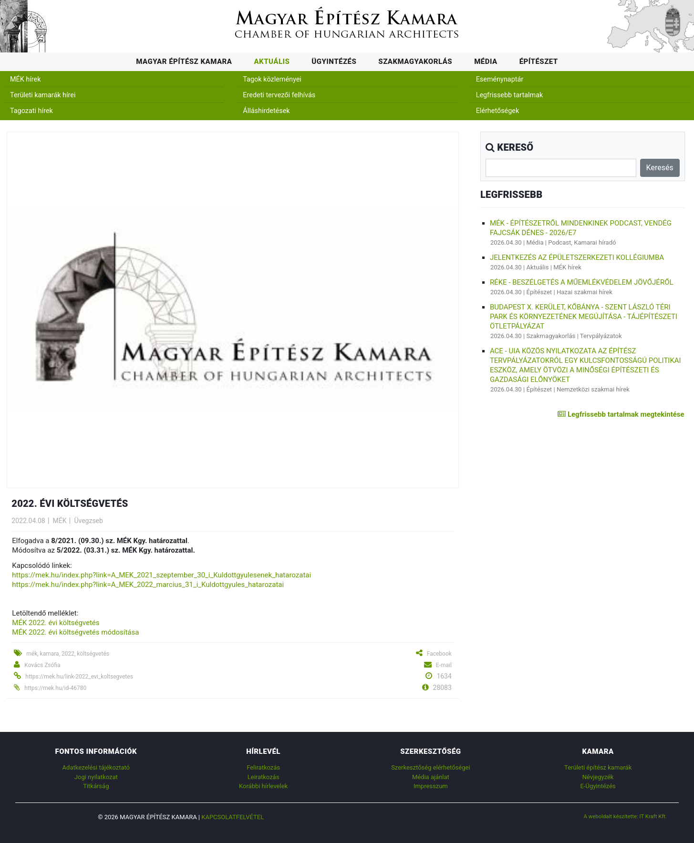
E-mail (444, 665)
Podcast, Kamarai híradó (582, 242)
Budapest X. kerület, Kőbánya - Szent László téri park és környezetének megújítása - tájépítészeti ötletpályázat (583, 316)
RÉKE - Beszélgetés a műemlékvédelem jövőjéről (581, 282)
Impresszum (431, 786)
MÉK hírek (25, 79)
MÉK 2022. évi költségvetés (55, 622)
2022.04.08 (28, 520)
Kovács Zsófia (42, 665)
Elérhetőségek (497, 111)
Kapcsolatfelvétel (232, 817)
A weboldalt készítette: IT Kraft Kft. (625, 816)
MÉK (60, 520)
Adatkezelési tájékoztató (96, 767)
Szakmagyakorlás (415, 61)
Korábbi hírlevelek (263, 786)
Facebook (439, 653)
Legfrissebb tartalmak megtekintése (621, 414)
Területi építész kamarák (598, 767)
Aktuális (272, 61)
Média (485, 61)
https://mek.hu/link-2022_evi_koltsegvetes (79, 676)
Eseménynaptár (500, 79)
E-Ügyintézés (597, 786)
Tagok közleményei (272, 79)
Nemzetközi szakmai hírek (593, 389)
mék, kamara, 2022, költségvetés (67, 653)
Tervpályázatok (601, 335)
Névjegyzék (598, 777)
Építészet (538, 61)
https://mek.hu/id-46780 (55, 688)
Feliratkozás (263, 767)
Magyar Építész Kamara (184, 61)
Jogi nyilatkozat (96, 777)
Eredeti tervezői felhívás (279, 95)
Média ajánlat (430, 777)
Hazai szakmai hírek (584, 292)
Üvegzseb (88, 520)
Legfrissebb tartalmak (509, 95)
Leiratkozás (264, 777)
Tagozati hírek (31, 111)
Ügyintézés (333, 61)
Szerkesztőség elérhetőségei (430, 767)
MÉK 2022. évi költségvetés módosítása (75, 632)
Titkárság (96, 786)
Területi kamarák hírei (42, 95)
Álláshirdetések (266, 111)
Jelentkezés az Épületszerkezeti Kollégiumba (577, 257)
